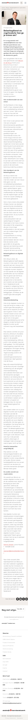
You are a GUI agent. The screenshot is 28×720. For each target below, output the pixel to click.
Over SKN (5, 662)
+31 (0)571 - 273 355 (13, 697)
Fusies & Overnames (9, 643)
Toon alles (19, 609)
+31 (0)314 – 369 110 (14, 694)
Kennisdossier (7, 659)
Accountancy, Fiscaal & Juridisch (12, 636)
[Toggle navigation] (25, 2)
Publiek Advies (7, 652)
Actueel (5, 665)
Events (5, 668)
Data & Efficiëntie (8, 646)
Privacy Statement (10, 718)
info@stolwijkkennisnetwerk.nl (12, 703)
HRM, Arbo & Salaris (9, 639)
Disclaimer (20, 718)
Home (3, 7)
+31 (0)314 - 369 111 (16, 679)
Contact (5, 671)
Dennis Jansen (9, 544)
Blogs (7, 7)
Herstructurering (8, 649)
